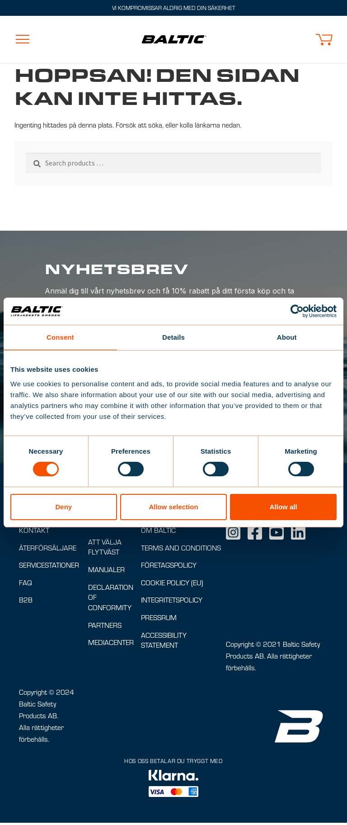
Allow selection (173, 507)
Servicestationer (49, 567)
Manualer (106, 571)
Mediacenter (111, 644)
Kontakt (34, 532)
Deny (63, 507)
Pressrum (159, 619)
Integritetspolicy (171, 602)
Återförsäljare (47, 550)
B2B (26, 602)
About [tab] (287, 337)
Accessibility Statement (164, 642)
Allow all (283, 507)
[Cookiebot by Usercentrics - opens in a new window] (297, 311)
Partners (105, 627)
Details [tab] (173, 337)
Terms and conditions (181, 550)
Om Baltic (158, 532)
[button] (324, 39)
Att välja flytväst (105, 549)
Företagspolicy (169, 567)
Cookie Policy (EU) (172, 584)
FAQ (25, 584)
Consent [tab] (60, 337)
